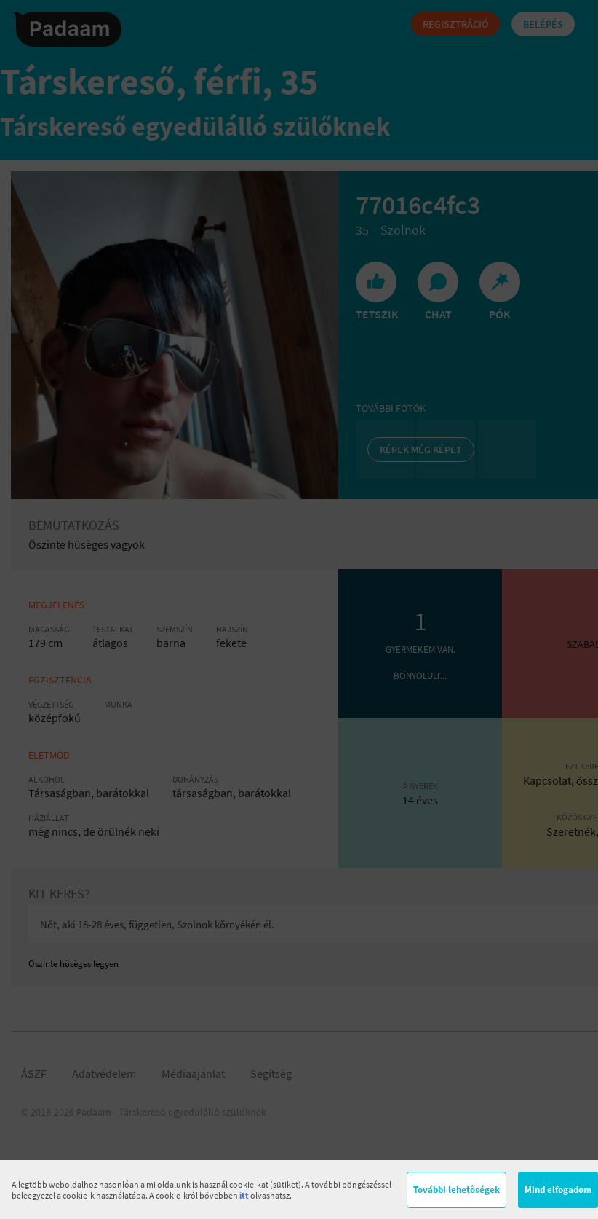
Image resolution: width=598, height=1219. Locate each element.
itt (244, 1195)
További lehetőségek (456, 1189)
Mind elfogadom (558, 1189)
